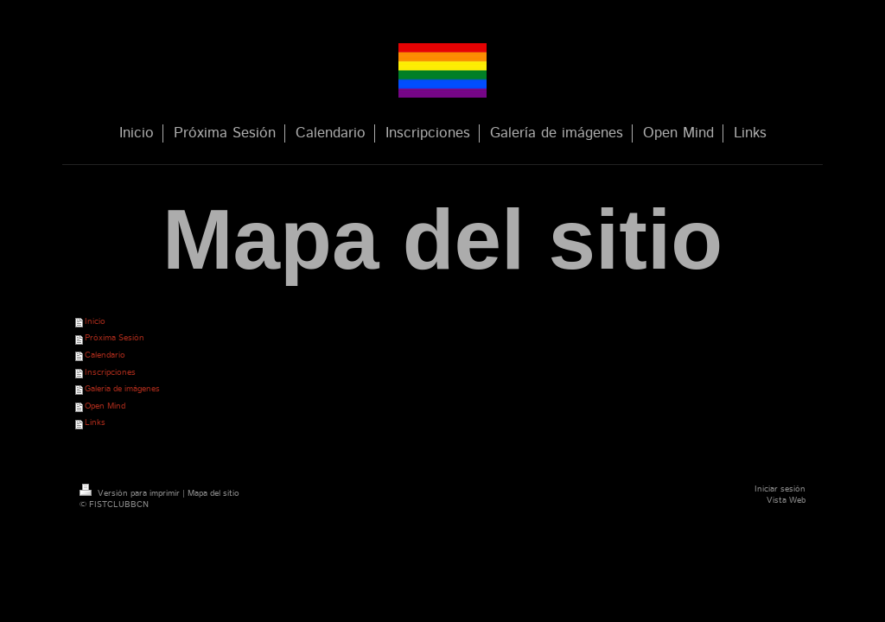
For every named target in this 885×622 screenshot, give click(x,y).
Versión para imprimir (131, 493)
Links (95, 422)
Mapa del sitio (213, 493)
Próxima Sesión (114, 338)
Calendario (105, 355)
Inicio (95, 321)
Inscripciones (110, 372)
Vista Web (786, 500)
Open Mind (105, 406)
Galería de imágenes (122, 389)
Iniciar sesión (779, 489)
